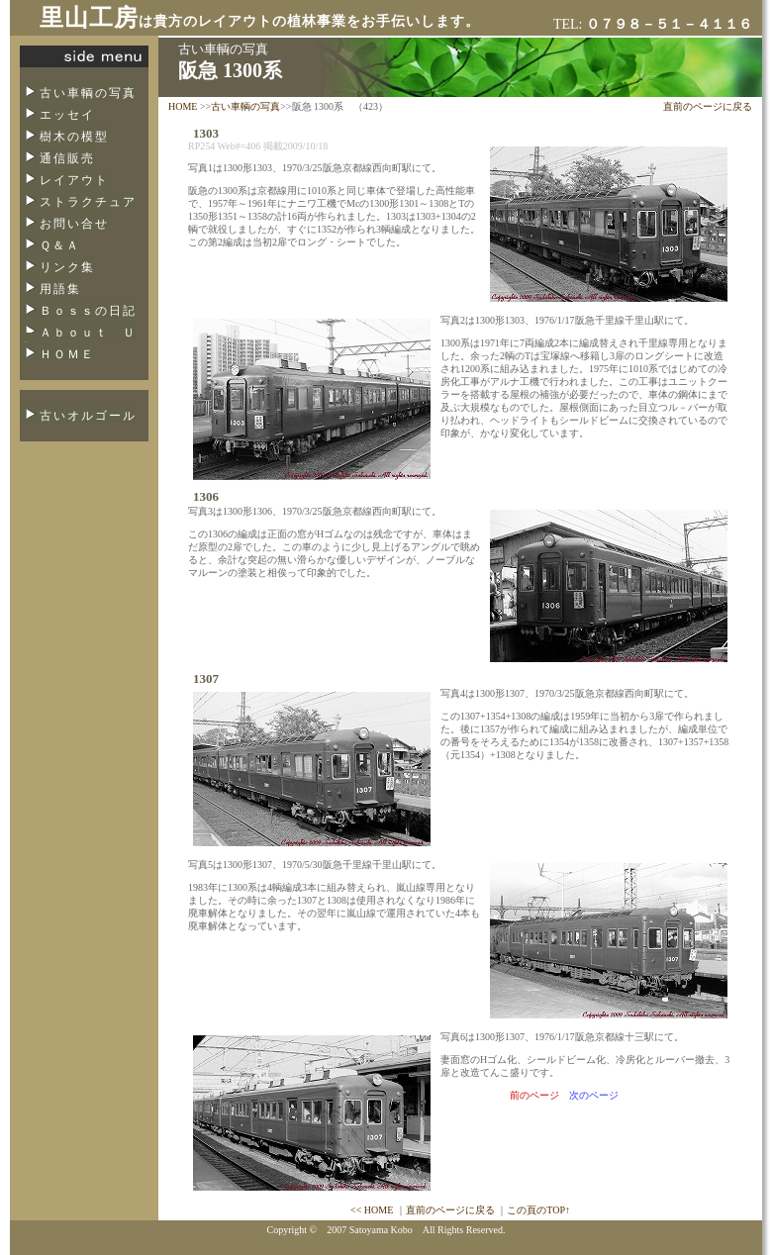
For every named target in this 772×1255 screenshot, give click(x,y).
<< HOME (371, 1210)
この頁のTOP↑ (538, 1210)
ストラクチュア (88, 202)
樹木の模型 (74, 137)
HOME (182, 106)
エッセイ (67, 115)
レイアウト (74, 180)
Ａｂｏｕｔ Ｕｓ (78, 338)
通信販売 (67, 158)
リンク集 (67, 267)
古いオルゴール (88, 416)
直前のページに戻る (707, 106)
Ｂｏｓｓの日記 (88, 311)
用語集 (60, 289)
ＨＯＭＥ (67, 354)
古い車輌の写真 (88, 93)
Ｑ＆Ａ (60, 245)
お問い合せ (74, 224)
